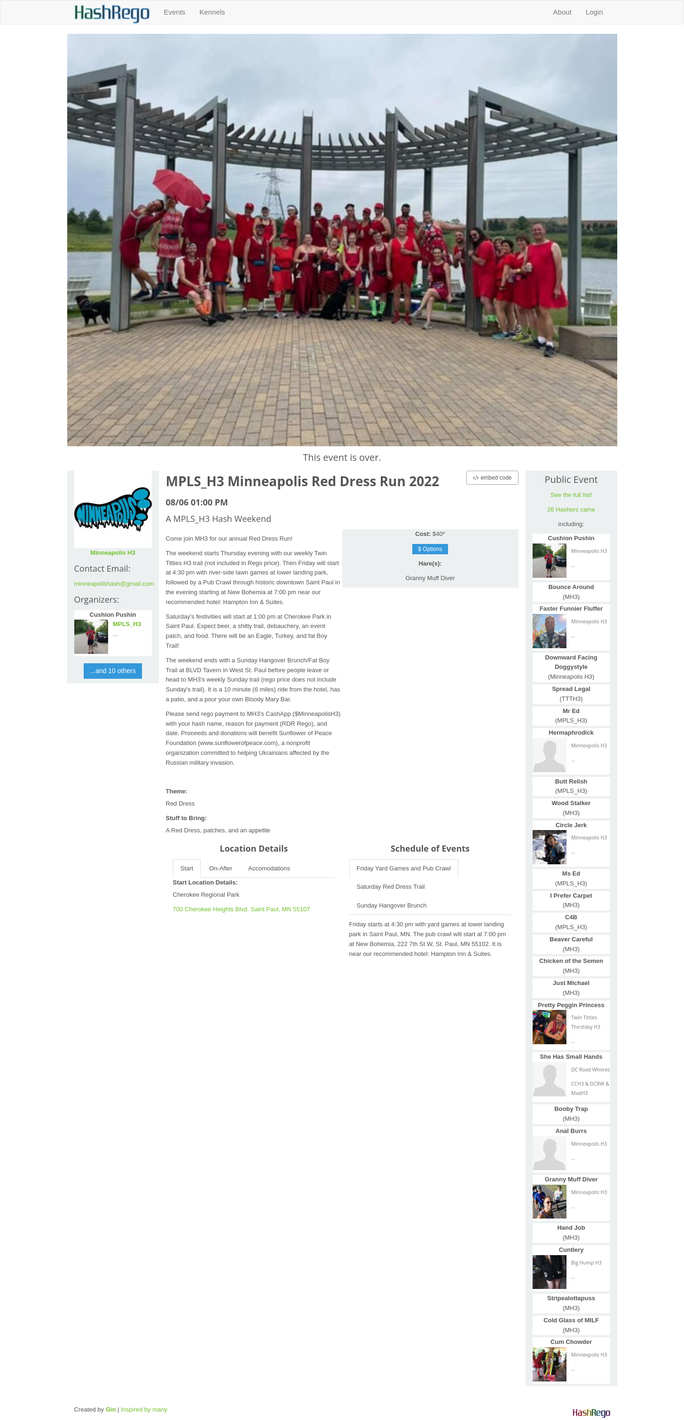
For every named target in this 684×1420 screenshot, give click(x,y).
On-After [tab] (220, 868)
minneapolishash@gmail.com (114, 583)
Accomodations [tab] (269, 868)
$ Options (430, 549)
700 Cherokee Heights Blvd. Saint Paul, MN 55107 (241, 909)
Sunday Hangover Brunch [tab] (392, 905)
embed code (492, 477)
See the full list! (571, 494)
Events (175, 12)
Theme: (177, 791)
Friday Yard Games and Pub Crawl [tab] (404, 868)
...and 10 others (112, 671)
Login (594, 12)
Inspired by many (144, 1409)
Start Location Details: (205, 882)
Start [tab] (187, 868)
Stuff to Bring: (186, 818)
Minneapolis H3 (112, 552)
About (562, 12)
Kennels (212, 12)
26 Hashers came (571, 509)
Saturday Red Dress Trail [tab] (391, 886)
